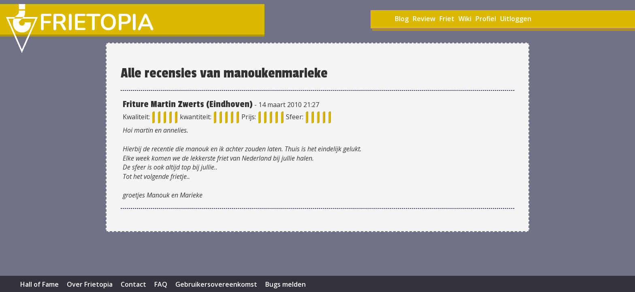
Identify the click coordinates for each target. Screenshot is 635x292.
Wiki (464, 18)
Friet (446, 18)
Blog (402, 18)
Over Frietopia (90, 284)
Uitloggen (515, 18)
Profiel (485, 18)
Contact (133, 284)
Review (424, 18)
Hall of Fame (39, 284)
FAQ (160, 284)
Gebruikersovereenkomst (216, 284)
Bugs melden (285, 284)
